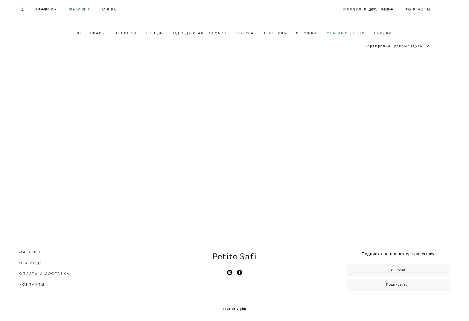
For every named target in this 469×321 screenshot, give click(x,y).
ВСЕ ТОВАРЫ (91, 33)
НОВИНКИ (125, 33)
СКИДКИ (383, 33)
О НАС (110, 9)
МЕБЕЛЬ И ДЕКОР (346, 33)
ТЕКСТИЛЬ (275, 33)
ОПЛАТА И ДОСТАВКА (368, 9)
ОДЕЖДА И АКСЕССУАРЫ (200, 33)
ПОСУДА (245, 33)
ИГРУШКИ (306, 33)
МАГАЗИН (80, 9)
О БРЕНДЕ (30, 261)
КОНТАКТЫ (418, 9)
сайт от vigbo (234, 306)
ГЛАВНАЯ (46, 9)
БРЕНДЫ (155, 33)
